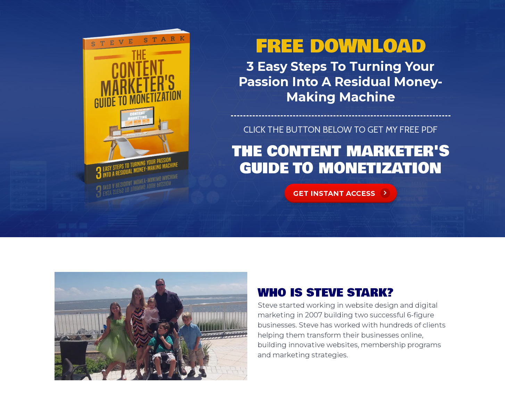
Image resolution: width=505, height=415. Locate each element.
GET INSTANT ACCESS (341, 193)
